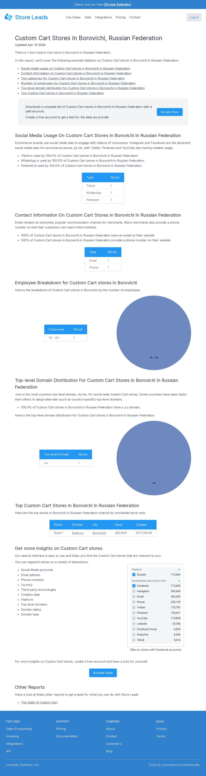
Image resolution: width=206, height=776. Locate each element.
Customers (113, 744)
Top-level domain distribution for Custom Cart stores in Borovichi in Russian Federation (83, 88)
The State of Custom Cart (39, 702)
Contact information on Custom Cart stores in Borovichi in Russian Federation (76, 73)
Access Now (170, 112)
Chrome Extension (117, 4)
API (8, 751)
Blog (109, 751)
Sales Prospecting (19, 729)
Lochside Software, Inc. (22, 765)
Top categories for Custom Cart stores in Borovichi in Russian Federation (73, 78)
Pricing (120, 17)
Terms (160, 736)
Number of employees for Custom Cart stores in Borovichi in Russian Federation (78, 83)
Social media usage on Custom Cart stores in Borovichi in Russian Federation (75, 68)
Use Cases (73, 17)
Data (87, 17)
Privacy (161, 729)
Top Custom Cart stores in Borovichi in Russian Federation (62, 93)
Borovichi (99, 533)
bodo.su (78, 533)
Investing (12, 736)
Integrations (103, 17)
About (110, 729)
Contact (134, 17)
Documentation (67, 736)
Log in (194, 17)
